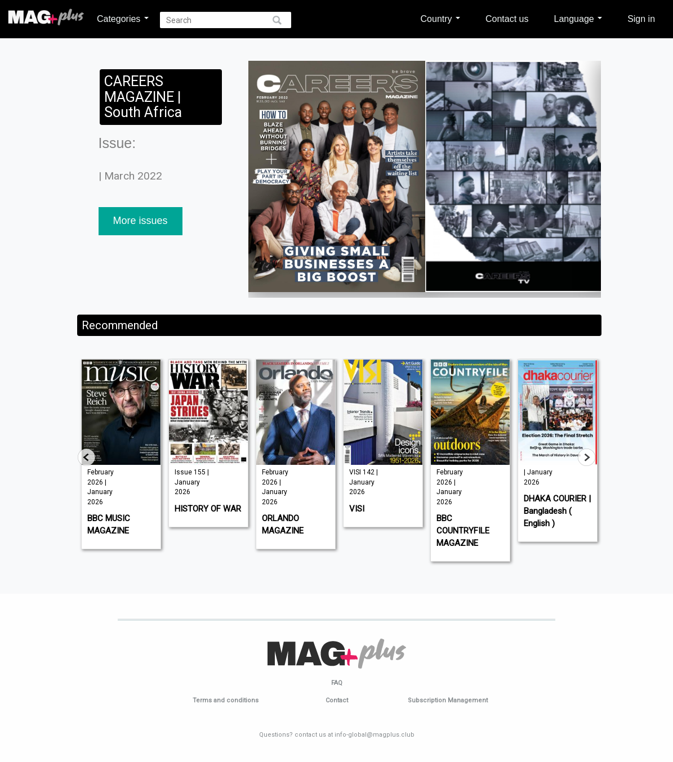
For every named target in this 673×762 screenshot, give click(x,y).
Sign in (641, 18)
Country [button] (440, 18)
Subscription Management (448, 700)
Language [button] (578, 18)
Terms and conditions (225, 700)
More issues (140, 221)
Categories (123, 18)
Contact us (506, 18)
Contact (337, 700)
